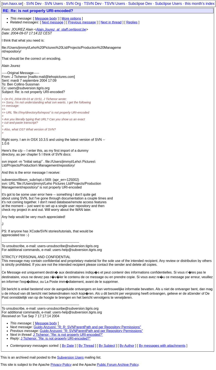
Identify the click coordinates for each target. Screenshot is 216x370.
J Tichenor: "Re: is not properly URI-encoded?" (68, 334)
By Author (127, 345)
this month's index (200, 3)
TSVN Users (114, 3)
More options (71, 18)
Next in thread (111, 22)
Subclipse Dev (140, 3)
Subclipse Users (168, 3)
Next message (52, 22)
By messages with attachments (162, 345)
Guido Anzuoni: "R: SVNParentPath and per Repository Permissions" (91, 331)
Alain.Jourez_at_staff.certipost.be (61, 29)
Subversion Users (70, 357)
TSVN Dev (92, 3)
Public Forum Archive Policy (117, 364)
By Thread (86, 345)
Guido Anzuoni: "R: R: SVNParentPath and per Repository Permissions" (87, 327)
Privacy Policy (61, 364)
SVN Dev (33, 3)
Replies (132, 22)
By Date (68, 345)
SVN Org (73, 3)
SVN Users (54, 3)
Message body (46, 18)
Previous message (82, 22)
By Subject (107, 345)
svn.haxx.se (12, 3)
